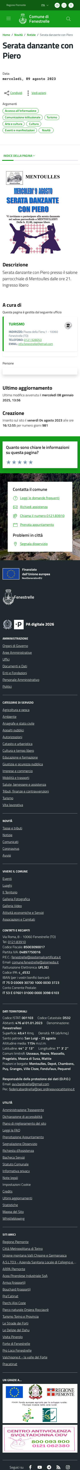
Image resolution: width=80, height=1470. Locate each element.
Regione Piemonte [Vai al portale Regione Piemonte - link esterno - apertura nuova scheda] (16, 5)
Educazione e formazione (20, 757)
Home (6, 34)
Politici (7, 686)
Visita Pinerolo (13, 1336)
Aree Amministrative (17, 652)
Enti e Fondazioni (15, 672)
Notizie (31, 34)
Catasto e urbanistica (17, 743)
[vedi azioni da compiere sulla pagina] (35, 93)
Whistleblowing (14, 1218)
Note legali (10, 1177)
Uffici (6, 659)
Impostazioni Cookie (17, 1184)
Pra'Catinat (10, 1296)
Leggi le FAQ (11, 1130)
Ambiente (9, 716)
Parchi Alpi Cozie (14, 1302)
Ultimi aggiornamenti (17, 1198)
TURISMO (17, 324)
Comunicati (10, 841)
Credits (7, 1191)
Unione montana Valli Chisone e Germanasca (35, 1255)
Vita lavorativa (13, 804)
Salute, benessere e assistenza (24, 784)
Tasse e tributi (12, 828)
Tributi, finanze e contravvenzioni (26, 791)
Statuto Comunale (16, 1164)
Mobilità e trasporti (16, 777)
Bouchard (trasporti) (17, 1289)
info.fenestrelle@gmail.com (35, 344)
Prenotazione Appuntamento (23, 1137)
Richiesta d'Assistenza (18, 1150)
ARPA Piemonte (14, 1268)
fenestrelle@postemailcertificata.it (36, 957)
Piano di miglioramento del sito (24, 1123)
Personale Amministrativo (21, 679)
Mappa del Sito (13, 1211)
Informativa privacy (16, 1170)
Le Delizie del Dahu (16, 1330)
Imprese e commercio (18, 770)
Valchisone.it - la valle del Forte (25, 1357)
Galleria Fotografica (16, 899)
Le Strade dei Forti (15, 1323)
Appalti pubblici (13, 730)
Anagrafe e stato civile (18, 723)
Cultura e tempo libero (18, 750)
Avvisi (7, 855)
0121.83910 (17, 941)
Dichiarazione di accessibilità (22, 1116)
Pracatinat (10, 1363)
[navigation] (8, 18)
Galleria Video (12, 905)
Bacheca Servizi (14, 1157)
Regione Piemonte (16, 1241)
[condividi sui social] (13, 93)
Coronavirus (11, 848)
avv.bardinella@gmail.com (30, 1083)
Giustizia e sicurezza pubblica (23, 764)
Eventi (7, 878)
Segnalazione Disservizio (20, 1143)
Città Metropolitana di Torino (23, 1248)
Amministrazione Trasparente (23, 1109)
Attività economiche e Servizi (23, 912)
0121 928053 (33, 339)
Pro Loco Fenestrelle (17, 1350)
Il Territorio (10, 892)
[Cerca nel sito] (68, 19)
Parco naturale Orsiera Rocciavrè (26, 1309)
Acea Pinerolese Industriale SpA (25, 1275)
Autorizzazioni (12, 736)
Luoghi (7, 885)
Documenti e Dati (15, 666)
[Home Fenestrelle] (38, 19)
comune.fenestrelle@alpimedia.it (35, 962)
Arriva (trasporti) (14, 1282)
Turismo (8, 798)
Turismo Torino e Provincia (21, 1316)
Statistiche (10, 1204)
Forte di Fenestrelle (16, 1343)
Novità (18, 34)
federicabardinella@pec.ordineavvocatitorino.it (42, 1089)
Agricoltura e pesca (16, 709)
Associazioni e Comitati (19, 919)
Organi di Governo (15, 645)
